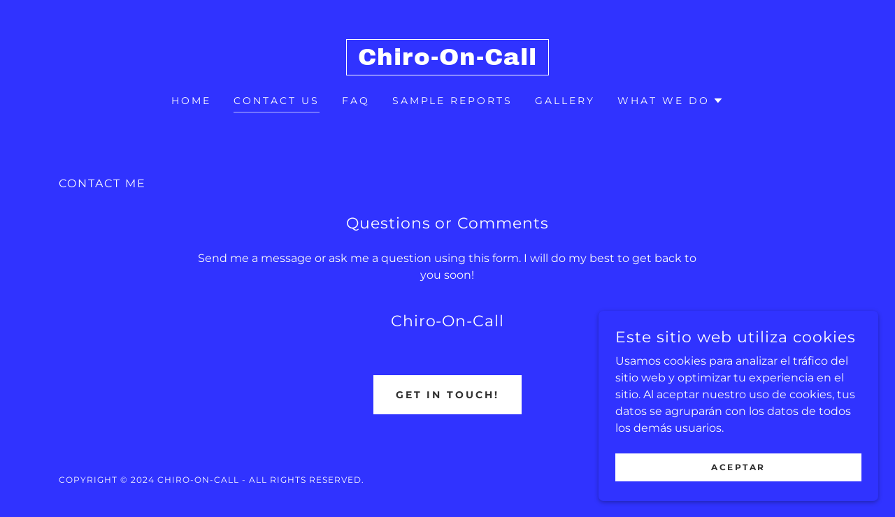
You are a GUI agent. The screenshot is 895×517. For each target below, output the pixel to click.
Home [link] (191, 100)
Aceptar (738, 467)
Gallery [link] (565, 100)
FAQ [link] (356, 100)
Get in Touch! (448, 394)
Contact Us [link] (277, 100)
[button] (670, 100)
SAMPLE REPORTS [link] (452, 100)
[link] (448, 61)
